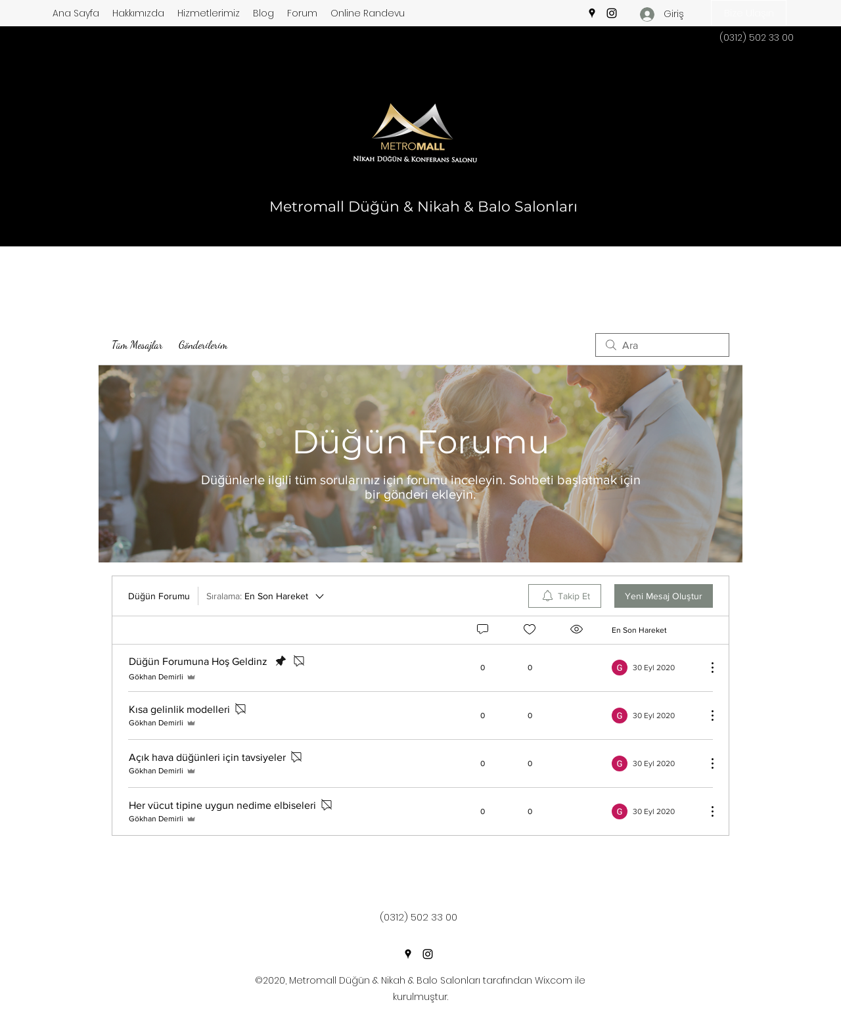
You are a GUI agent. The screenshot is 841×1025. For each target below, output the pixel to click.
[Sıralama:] (266, 596)
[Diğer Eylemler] (706, 667)
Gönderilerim (203, 344)
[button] (748, 13)
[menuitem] (564, 596)
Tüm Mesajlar (137, 344)
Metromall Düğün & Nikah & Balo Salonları (423, 207)
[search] (662, 345)
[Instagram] (611, 13)
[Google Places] (592, 13)
